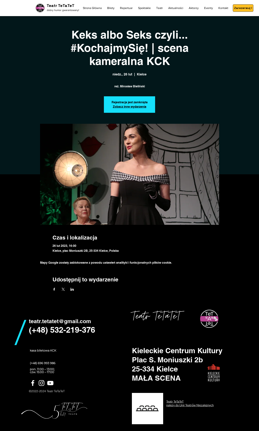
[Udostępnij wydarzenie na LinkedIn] (72, 289)
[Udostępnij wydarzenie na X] (63, 289)
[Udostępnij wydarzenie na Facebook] (54, 289)
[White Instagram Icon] (41, 383)
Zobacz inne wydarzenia (129, 106)
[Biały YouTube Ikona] (50, 383)
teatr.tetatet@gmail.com (60, 321)
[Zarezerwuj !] (243, 8)
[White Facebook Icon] (33, 383)
